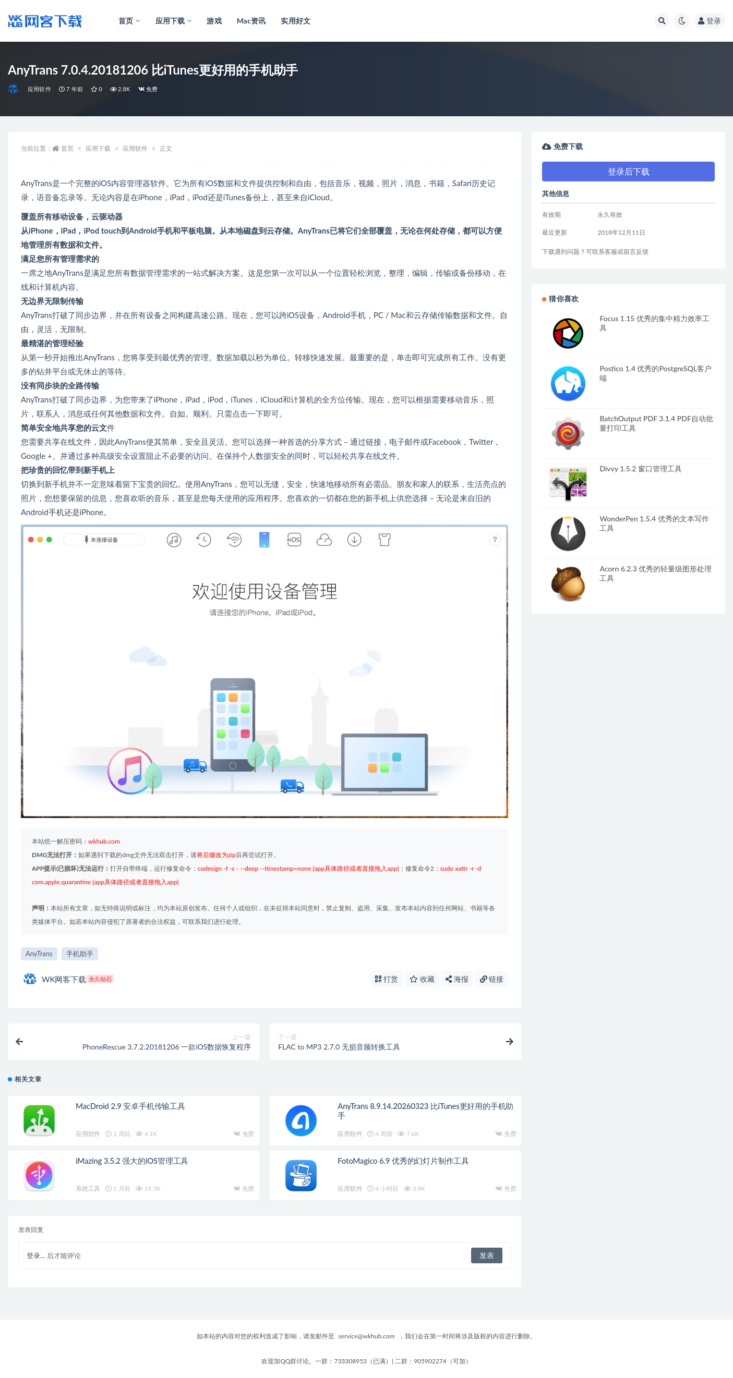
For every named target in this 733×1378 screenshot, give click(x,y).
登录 (709, 20)
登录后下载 (629, 171)
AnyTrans (39, 953)
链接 (492, 978)
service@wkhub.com (367, 1336)
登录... (36, 1255)
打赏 (386, 978)
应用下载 (98, 148)
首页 (67, 148)
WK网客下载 (68, 978)
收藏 (422, 978)
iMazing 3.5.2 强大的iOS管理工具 (132, 1160)
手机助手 (79, 953)
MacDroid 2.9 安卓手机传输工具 (130, 1106)
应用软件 (39, 89)
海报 (457, 978)
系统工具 (88, 1188)
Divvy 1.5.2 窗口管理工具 (640, 468)
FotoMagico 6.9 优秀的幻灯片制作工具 (403, 1160)
